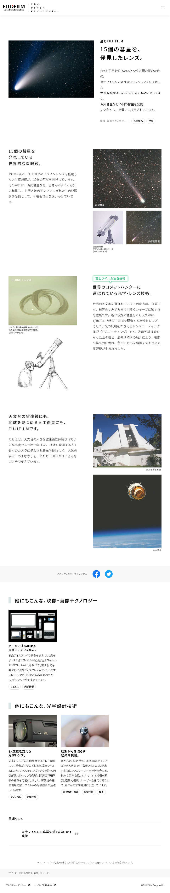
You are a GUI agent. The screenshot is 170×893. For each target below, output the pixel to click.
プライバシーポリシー (15, 885)
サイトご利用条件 (43, 885)
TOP (10, 873)
